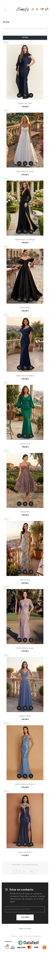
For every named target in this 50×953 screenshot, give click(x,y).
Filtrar (25, 37)
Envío (21, 936)
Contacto (14, 936)
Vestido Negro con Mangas (25, 240)
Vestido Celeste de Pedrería (25, 784)
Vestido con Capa (25, 103)
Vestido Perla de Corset (25, 171)
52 (31, 871)
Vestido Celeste (25, 716)
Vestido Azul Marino (25, 852)
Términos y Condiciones (33, 936)
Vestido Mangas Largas (25, 648)
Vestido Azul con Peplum (25, 376)
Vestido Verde (25, 444)
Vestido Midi (25, 512)
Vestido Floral (25, 580)
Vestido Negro (25, 308)
